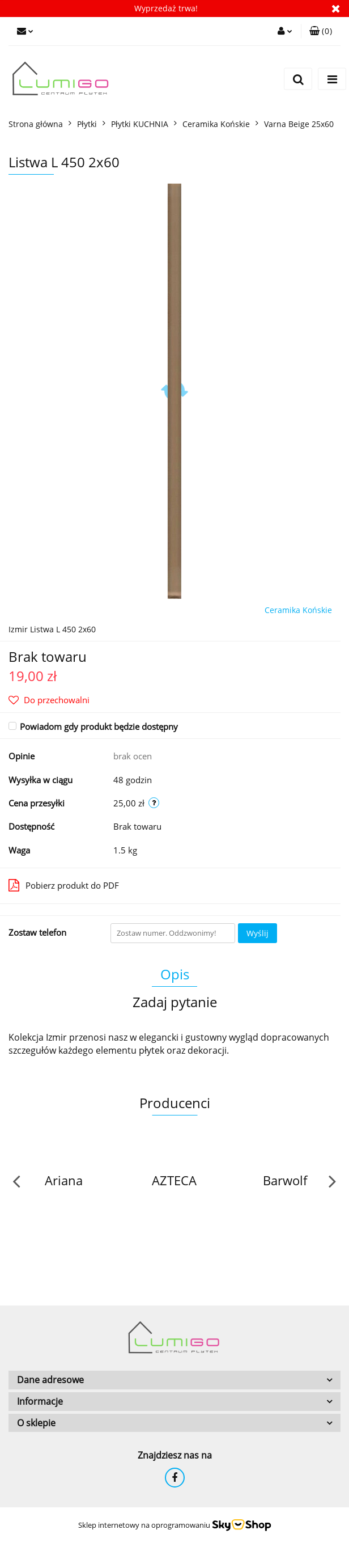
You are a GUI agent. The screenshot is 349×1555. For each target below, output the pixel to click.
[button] (321, 31)
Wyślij (257, 933)
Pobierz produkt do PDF (63, 885)
